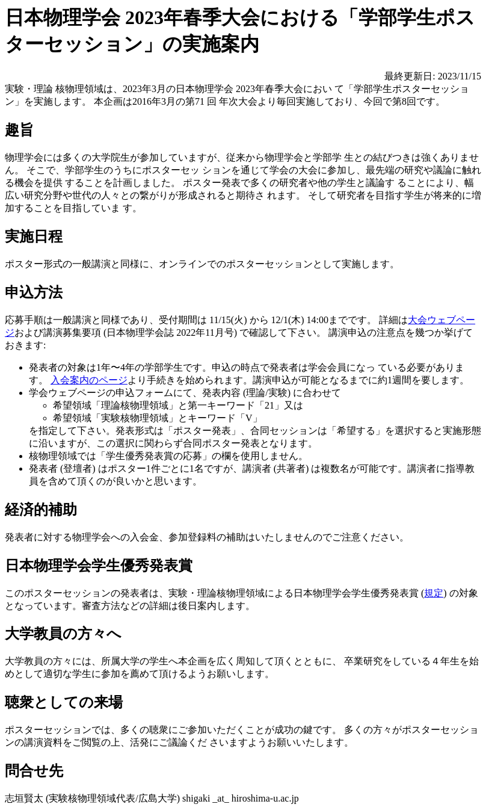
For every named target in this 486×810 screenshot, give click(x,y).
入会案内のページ (89, 380)
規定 (433, 593)
